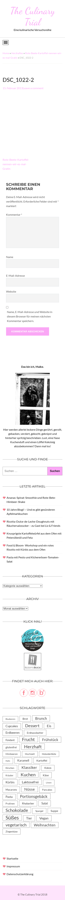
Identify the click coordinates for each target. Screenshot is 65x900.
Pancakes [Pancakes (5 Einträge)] (47, 789)
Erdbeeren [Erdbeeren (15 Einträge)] (13, 732)
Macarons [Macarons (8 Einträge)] (11, 789)
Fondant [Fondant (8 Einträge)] (10, 740)
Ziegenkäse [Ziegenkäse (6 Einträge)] (12, 831)
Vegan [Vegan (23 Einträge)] (44, 818)
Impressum (13, 866)
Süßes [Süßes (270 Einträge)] (12, 818)
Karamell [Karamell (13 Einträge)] (23, 760)
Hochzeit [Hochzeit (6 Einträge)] (30, 753)
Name (9, 257)
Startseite (12, 858)
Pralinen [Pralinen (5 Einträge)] (10, 803)
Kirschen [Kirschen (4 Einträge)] (10, 768)
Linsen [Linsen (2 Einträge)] (48, 782)
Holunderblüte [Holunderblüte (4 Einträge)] (49, 754)
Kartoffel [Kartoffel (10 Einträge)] (41, 760)
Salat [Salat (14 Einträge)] (44, 803)
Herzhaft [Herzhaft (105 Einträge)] (33, 746)
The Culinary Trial (32, 16)
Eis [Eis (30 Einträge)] (49, 726)
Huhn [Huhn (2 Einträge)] (8, 761)
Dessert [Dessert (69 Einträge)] (32, 725)
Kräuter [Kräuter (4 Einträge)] (9, 775)
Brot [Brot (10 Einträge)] (25, 718)
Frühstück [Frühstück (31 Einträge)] (50, 740)
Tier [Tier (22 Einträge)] (29, 818)
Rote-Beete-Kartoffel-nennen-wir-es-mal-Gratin (16, 164)
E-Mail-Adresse (15, 275)
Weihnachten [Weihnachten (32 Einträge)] (44, 825)
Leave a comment (33, 88)
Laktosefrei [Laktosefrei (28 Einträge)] (30, 782)
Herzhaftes (17, 53)
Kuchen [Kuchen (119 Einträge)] (28, 774)
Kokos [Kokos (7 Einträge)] (47, 767)
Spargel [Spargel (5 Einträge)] (39, 811)
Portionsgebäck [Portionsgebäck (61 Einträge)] (33, 796)
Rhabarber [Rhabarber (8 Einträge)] (28, 803)
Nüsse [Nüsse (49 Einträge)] (29, 789)
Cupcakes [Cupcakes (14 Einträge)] (12, 726)
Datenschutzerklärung (20, 874)
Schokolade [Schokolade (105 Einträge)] (17, 810)
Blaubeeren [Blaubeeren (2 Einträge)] (10, 719)
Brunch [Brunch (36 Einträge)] (41, 718)
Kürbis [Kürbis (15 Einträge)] (10, 782)
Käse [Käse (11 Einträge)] (46, 775)
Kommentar (14, 214)
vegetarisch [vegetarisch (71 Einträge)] (16, 824)
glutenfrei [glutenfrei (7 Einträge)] (11, 747)
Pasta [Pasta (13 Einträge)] (9, 797)
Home (6, 53)
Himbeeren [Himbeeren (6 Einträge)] (12, 753)
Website (11, 291)
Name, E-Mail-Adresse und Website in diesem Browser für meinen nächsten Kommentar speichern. (29, 316)
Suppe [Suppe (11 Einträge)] (54, 810)
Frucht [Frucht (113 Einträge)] (28, 739)
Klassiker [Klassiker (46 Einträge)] (29, 767)
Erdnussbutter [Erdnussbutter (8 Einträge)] (35, 732)
